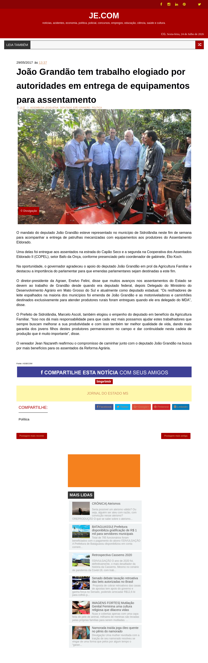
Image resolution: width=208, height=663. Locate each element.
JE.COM (104, 15)
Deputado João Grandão (75, 108)
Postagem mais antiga (175, 436)
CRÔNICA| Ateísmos (106, 503)
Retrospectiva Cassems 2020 (112, 555)
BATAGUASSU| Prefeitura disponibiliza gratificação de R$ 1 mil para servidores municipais (114, 530)
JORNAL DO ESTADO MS (107, 393)
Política (97, 108)
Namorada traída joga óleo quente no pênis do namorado (115, 629)
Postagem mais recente (31, 436)
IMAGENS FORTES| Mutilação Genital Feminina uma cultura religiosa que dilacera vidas (113, 606)
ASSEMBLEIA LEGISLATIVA (44, 108)
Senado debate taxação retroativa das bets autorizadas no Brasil (115, 579)
